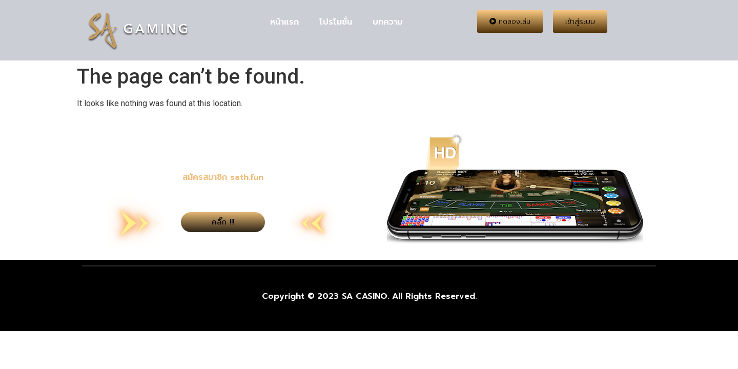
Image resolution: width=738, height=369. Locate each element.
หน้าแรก (284, 22)
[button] (510, 21)
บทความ (387, 22)
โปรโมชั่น (335, 22)
